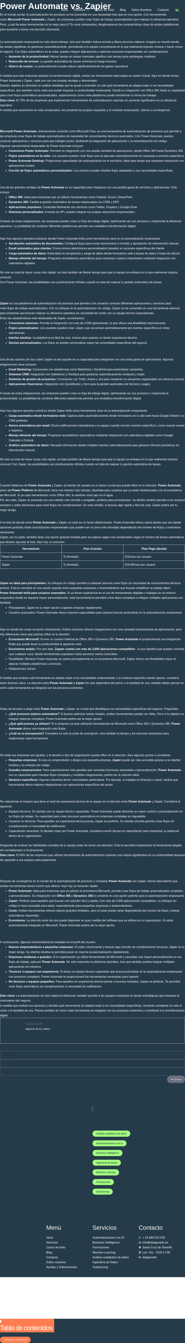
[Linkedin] (177, 10)
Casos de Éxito (104, 9)
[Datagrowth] (22, 9)
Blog (123, 9)
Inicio (64, 9)
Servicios (81, 10)
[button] (87, 10)
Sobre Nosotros (142, 9)
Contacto (163, 9)
